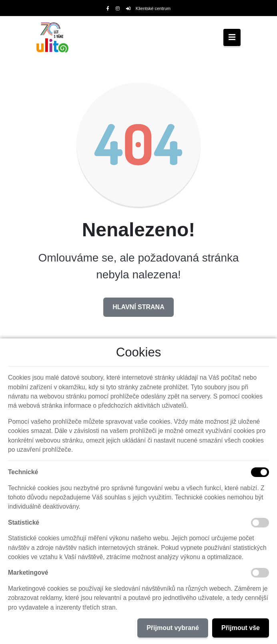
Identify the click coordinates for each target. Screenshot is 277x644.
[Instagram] (118, 8)
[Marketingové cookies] (260, 573)
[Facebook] (107, 8)
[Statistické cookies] (260, 522)
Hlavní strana (138, 307)
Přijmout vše (240, 627)
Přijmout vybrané (173, 627)
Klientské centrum (148, 8)
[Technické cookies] (260, 472)
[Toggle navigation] (232, 37)
